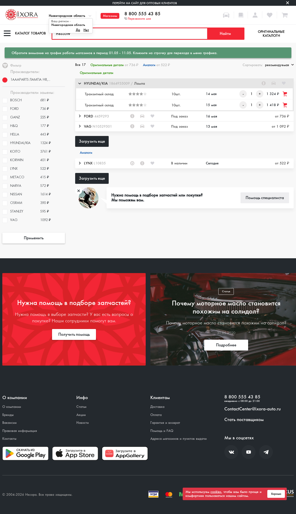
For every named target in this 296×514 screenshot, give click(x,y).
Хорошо (276, 494)
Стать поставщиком (244, 420)
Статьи (81, 407)
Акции (81, 415)
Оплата (156, 415)
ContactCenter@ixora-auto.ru (252, 409)
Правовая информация (19, 431)
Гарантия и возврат (165, 423)
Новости (82, 423)
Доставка (157, 407)
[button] (184, 83)
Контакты (9, 439)
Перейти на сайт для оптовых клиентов (144, 3)
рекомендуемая (279, 65)
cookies (215, 491)
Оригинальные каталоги (271, 33)
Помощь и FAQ (161, 431)
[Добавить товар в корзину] (285, 94)
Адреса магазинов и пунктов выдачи (178, 439)
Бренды (8, 415)
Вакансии (9, 423)
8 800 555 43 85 (142, 13)
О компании (11, 407)
